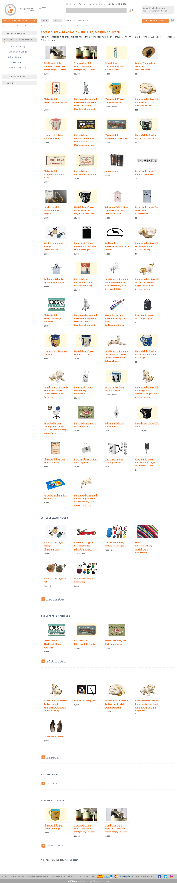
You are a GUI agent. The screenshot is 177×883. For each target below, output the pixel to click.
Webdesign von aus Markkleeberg (93, 881)
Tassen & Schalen (17, 67)
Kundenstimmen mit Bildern (154, 11)
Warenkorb (157, 21)
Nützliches (12, 83)
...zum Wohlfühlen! (16, 76)
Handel (72, 876)
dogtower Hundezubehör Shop (31, 876)
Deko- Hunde (15, 57)
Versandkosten (71, 859)
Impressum (58, 876)
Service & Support (77, 20)
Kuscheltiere (14, 62)
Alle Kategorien (19, 20)
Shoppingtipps (86, 876)
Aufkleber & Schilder (19, 52)
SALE (57, 21)
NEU (45, 21)
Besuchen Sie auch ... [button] (143, 876)
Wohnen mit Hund (16, 33)
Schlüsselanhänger (18, 46)
